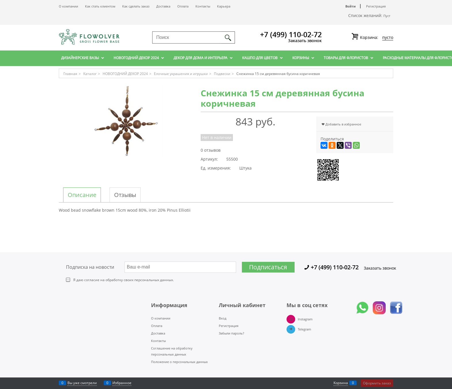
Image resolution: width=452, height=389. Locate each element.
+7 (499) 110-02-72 (291, 34)
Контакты (202, 6)
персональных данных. (154, 279)
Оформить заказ (377, 383)
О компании (68, 6)
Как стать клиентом (100, 6)
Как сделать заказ (135, 6)
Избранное (121, 382)
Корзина (341, 382)
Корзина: (376, 37)
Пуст (386, 16)
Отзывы (125, 195)
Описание (82, 195)
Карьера (223, 6)
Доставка (163, 6)
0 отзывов (211, 150)
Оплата (183, 6)
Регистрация (376, 6)
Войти (350, 6)
